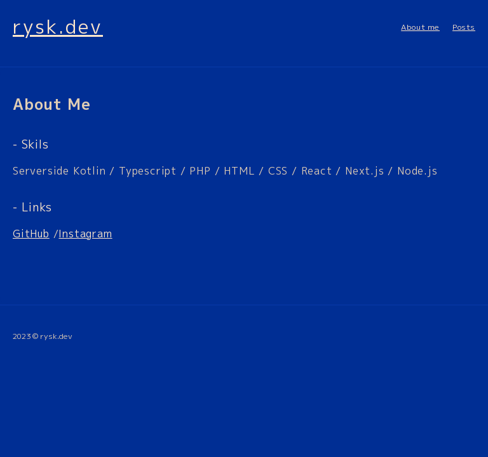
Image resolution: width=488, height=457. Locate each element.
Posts (463, 27)
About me (420, 27)
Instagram (85, 234)
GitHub (31, 234)
